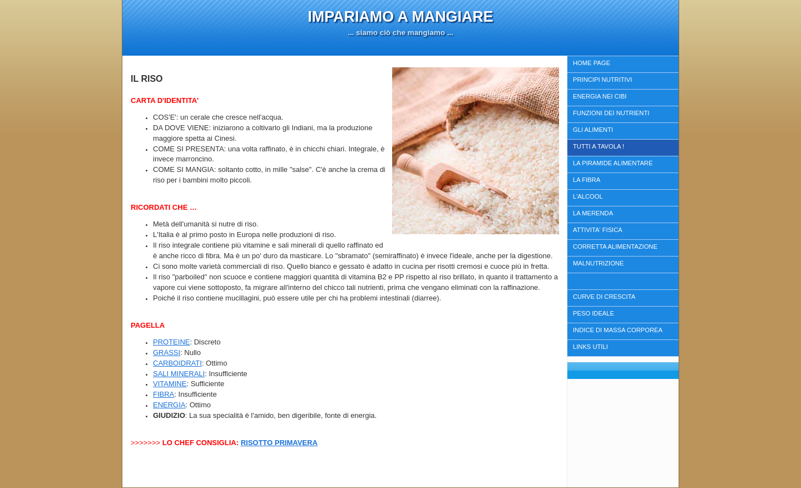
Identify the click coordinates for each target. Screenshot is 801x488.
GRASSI (166, 352)
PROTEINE (171, 342)
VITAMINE (169, 383)
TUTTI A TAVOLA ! (598, 146)
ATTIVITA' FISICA (597, 229)
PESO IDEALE (593, 313)
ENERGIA (169, 405)
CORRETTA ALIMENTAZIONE (615, 246)
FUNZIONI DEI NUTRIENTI (611, 113)
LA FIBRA (586, 179)
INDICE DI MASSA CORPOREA (617, 330)
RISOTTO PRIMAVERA (279, 442)
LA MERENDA (593, 213)
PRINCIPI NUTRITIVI (602, 79)
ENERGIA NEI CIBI (599, 96)
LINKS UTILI (590, 346)
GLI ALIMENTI (593, 129)
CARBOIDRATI (177, 363)
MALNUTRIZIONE (598, 263)
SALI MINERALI (179, 373)
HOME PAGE (591, 63)
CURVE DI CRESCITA (604, 296)
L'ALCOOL (588, 196)
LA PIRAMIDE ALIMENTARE (612, 163)
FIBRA (163, 394)
